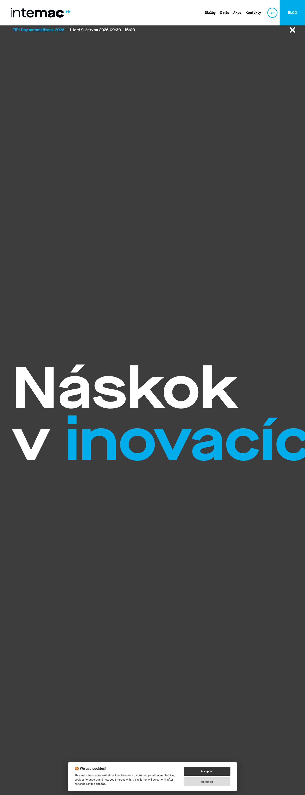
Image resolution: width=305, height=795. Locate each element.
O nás (224, 12)
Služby (210, 12)
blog (292, 12)
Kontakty (253, 12)
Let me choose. (96, 783)
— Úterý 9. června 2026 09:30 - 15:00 (74, 29)
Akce (237, 12)
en (272, 12)
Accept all (207, 771)
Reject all (207, 781)
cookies (98, 768)
